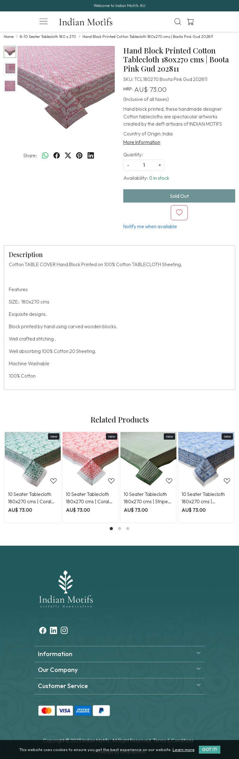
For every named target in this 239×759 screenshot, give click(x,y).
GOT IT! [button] (209, 749)
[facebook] (56, 155)
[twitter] (68, 155)
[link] (178, 21)
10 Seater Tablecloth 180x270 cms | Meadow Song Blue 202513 (203, 498)
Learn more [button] (184, 749)
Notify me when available (150, 226)
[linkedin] (90, 155)
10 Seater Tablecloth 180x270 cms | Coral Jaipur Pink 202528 (87, 498)
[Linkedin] (53, 631)
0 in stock (159, 178)
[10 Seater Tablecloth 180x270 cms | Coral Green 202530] (33, 460)
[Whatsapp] (45, 155)
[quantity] (143, 165)
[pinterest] (79, 155)
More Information (141, 142)
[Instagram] (64, 631)
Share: (30, 156)
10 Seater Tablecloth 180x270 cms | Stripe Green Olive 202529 (146, 498)
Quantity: (133, 155)
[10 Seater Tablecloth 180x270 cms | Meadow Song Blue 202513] (206, 460)
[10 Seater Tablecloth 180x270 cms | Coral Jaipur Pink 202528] (91, 460)
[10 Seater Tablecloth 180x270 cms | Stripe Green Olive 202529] (148, 460)
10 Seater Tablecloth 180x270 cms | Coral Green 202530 (29, 498)
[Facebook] (43, 631)
